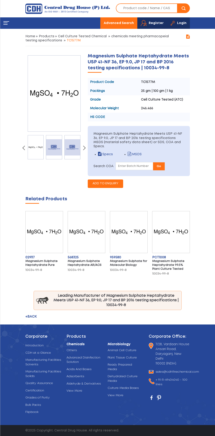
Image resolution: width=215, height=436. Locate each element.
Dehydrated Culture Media (123, 379)
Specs (105, 154)
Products (46, 36)
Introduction (34, 345)
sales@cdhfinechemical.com (177, 372)
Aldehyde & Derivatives (83, 383)
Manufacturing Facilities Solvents (43, 362)
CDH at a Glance (38, 352)
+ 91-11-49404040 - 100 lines (171, 382)
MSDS (135, 154)
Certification (34, 390)
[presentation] (24, 148)
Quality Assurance (39, 383)
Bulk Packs (33, 405)
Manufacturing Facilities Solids (43, 374)
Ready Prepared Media (120, 367)
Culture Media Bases (123, 388)
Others (71, 350)
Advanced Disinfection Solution (83, 360)
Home (30, 36)
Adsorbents (75, 376)
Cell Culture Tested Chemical (82, 36)
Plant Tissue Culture (122, 357)
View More (74, 390)
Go (159, 166)
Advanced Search (119, 23)
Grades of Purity (37, 397)
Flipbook (32, 412)
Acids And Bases (78, 369)
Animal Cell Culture (122, 350)
